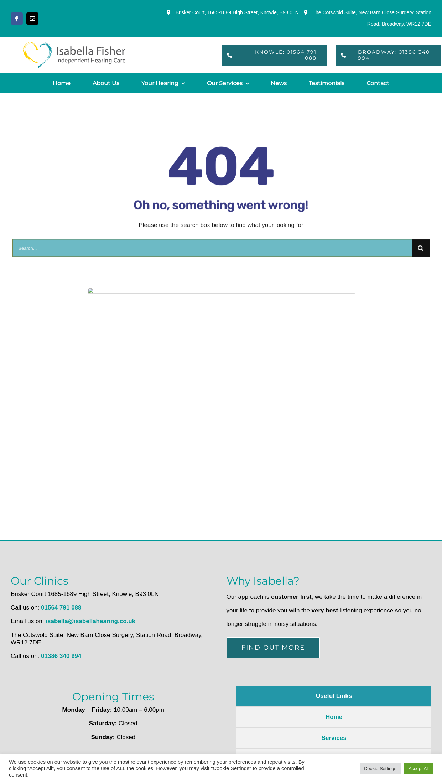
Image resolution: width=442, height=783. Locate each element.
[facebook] (17, 18)
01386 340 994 (61, 656)
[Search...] (211, 250)
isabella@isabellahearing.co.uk (90, 621)
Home (334, 717)
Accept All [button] (419, 768)
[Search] (421, 250)
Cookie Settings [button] (380, 768)
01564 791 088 (61, 607)
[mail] (32, 18)
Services (334, 738)
